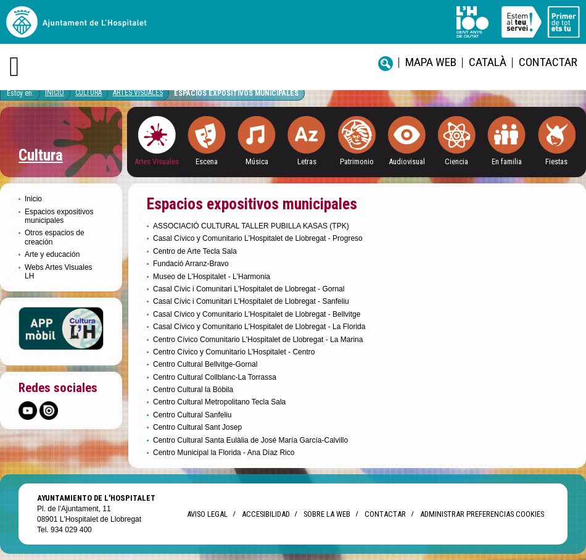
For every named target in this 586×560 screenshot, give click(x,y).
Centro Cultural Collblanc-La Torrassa (214, 377)
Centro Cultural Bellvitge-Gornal (205, 364)
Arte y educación (52, 254)
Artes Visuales (156, 161)
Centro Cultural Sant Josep (197, 427)
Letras (306, 161)
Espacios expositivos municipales (236, 93)
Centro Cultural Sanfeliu (192, 415)
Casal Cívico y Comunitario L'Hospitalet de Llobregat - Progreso (258, 238)
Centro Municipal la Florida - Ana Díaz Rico (223, 452)
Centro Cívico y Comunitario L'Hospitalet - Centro (234, 352)
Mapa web (430, 62)
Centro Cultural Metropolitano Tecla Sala (219, 402)
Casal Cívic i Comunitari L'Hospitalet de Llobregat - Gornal (248, 289)
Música (257, 161)
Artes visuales (138, 92)
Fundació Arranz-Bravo (191, 263)
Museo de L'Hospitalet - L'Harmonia (211, 276)
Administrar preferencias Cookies (482, 514)
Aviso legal (207, 514)
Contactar (548, 62)
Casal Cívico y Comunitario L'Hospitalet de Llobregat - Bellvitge (256, 314)
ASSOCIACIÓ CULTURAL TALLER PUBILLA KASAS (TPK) (251, 226)
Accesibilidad (265, 514)
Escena (207, 161)
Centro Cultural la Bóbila (193, 389)
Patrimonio (357, 161)
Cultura (88, 92)
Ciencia (456, 161)
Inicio (54, 92)
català (487, 62)
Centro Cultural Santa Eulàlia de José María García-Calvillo (250, 440)
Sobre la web (326, 514)
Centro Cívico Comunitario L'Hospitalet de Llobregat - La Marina (259, 339)
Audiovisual (407, 161)
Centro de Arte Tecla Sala (195, 251)
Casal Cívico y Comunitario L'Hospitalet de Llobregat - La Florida (259, 326)
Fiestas (556, 161)
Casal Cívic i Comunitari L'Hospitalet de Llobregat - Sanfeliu (251, 301)
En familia (507, 161)
